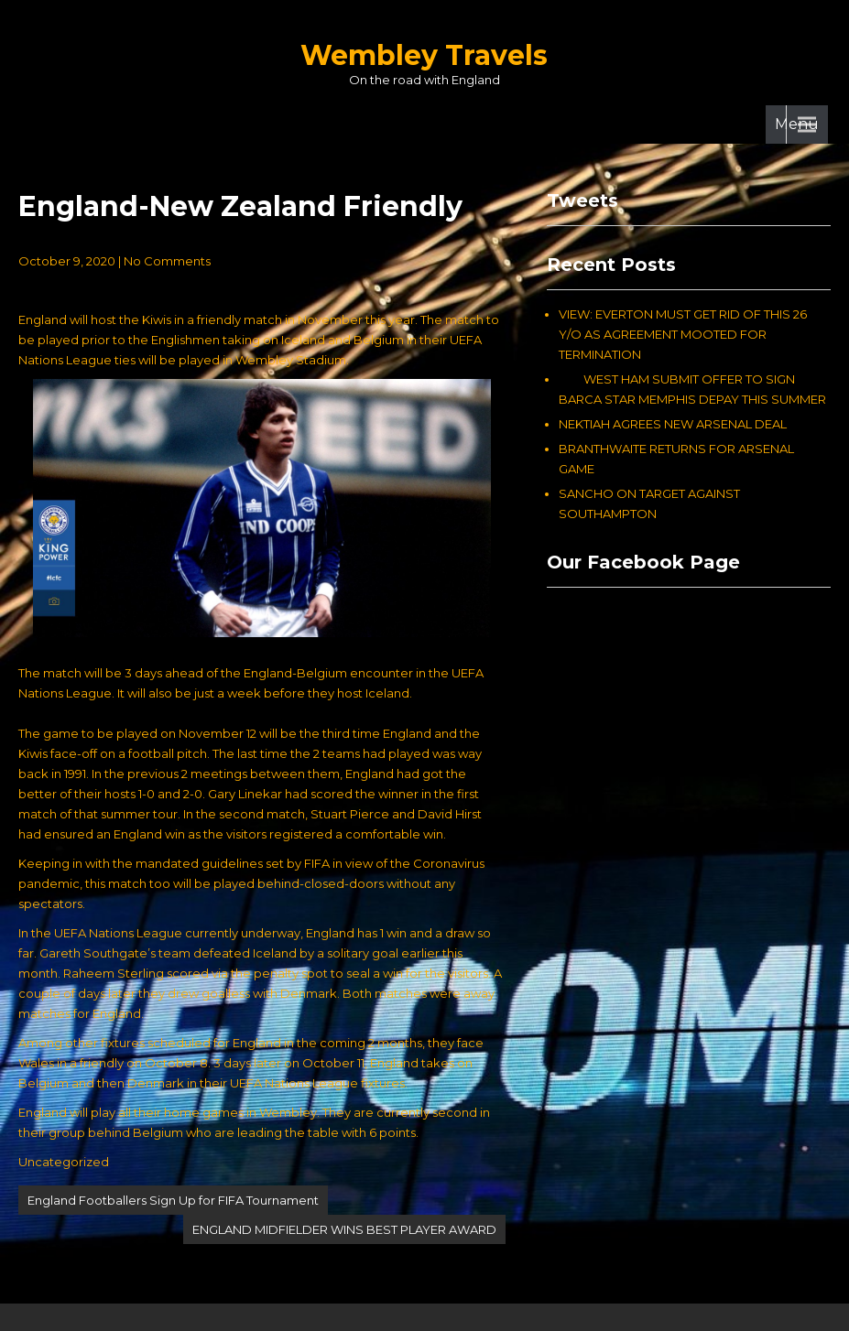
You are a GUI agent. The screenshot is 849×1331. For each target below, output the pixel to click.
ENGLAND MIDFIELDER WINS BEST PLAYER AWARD (344, 1229)
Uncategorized (63, 1161)
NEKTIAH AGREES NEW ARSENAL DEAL (673, 424)
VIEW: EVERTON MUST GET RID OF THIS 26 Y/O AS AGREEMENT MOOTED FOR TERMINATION (683, 334)
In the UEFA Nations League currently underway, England (186, 932)
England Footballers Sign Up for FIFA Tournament (173, 1200)
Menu (797, 124)
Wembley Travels (424, 55)
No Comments (167, 261)
